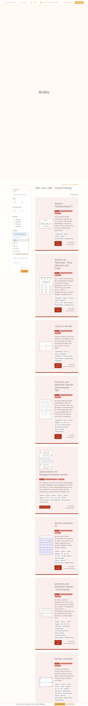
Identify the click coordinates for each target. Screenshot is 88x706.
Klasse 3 (54, 495)
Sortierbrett (58, 356)
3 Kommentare (69, 311)
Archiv (23, 2)
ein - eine (57, 425)
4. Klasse (18, 226)
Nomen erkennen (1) (63, 525)
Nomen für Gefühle (60, 635)
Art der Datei (17, 207)
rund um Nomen (63, 326)
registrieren (67, 2)
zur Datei (58, 243)
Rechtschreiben (59, 239)
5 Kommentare (69, 245)
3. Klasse (18, 224)
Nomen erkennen (66, 500)
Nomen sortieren (68, 303)
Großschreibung (69, 239)
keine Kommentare (69, 367)
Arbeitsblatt (58, 298)
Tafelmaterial (59, 234)
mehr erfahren (40, 704)
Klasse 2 (57, 236)
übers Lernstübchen (49, 2)
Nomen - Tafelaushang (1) (63, 205)
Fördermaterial (59, 628)
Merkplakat (63, 354)
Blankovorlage (59, 698)
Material (42, 495)
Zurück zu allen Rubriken (69, 185)
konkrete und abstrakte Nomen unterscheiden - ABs (63, 386)
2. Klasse (18, 222)
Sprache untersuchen (66, 211)
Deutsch (57, 211)
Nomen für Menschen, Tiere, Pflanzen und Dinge (63, 264)
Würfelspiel (58, 626)
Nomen (63, 236)
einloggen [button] (79, 2)
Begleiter (62, 300)
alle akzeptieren (60, 704)
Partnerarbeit (66, 626)
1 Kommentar (70, 437)
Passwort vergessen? (22, 254)
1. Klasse (17, 219)
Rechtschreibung (65, 425)
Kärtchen (64, 498)
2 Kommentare (69, 508)
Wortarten (58, 213)
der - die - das (59, 303)
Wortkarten (58, 691)
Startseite (10, 2)
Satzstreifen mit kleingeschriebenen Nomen (53, 473)
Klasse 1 (66, 234)
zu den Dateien (58, 365)
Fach (14, 199)
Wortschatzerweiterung (61, 427)
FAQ (33, 2)
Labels (14, 231)
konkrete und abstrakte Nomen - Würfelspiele (63, 586)
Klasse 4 (65, 420)
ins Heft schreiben (55, 500)
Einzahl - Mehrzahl (60, 560)
